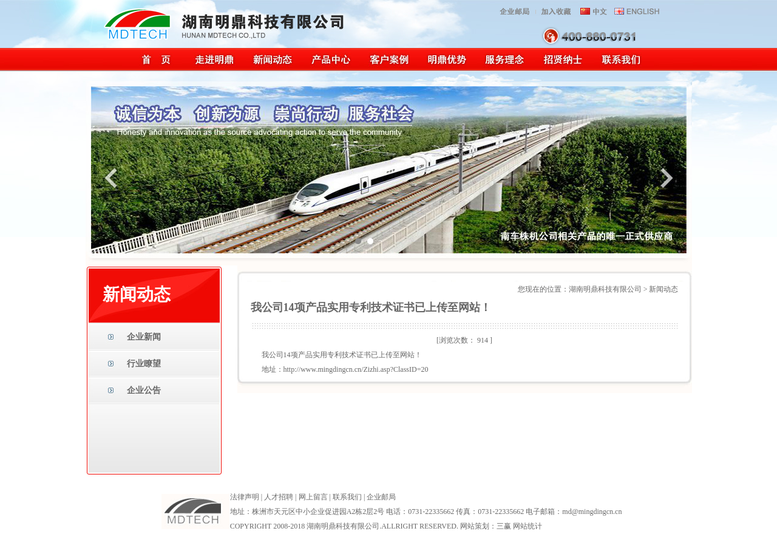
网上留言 (313, 497)
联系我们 (347, 497)
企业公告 (144, 390)
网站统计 (527, 526)
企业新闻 (144, 336)
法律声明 (244, 497)
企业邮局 (381, 497)
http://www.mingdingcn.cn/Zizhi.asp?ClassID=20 (356, 369)
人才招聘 (278, 497)
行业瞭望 (144, 363)
